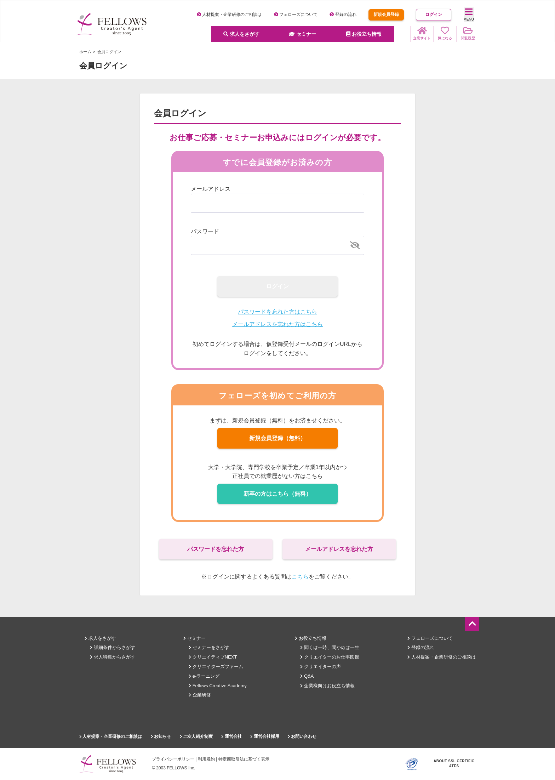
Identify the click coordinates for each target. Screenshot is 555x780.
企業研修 (200, 695)
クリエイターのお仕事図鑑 (329, 657)
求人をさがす (241, 34)
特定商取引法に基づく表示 (243, 759)
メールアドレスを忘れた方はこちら (277, 324)
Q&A (307, 676)
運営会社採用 (264, 736)
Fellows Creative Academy (218, 685)
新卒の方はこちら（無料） (277, 494)
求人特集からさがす (112, 657)
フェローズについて (295, 14)
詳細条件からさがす (112, 647)
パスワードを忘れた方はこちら (277, 312)
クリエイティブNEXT (213, 657)
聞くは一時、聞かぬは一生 (329, 647)
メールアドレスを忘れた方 (339, 549)
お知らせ (161, 736)
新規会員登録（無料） (277, 438)
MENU (469, 14)
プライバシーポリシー (173, 759)
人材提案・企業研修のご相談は (229, 14)
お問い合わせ (302, 736)
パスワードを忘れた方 (215, 549)
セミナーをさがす (209, 647)
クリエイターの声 (320, 666)
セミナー (302, 34)
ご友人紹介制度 (196, 736)
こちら (300, 577)
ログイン (433, 14)
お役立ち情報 (364, 34)
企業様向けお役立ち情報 (327, 685)
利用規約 (206, 759)
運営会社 (231, 736)
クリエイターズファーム (216, 666)
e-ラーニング (204, 676)
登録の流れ (343, 14)
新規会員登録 (386, 14)
